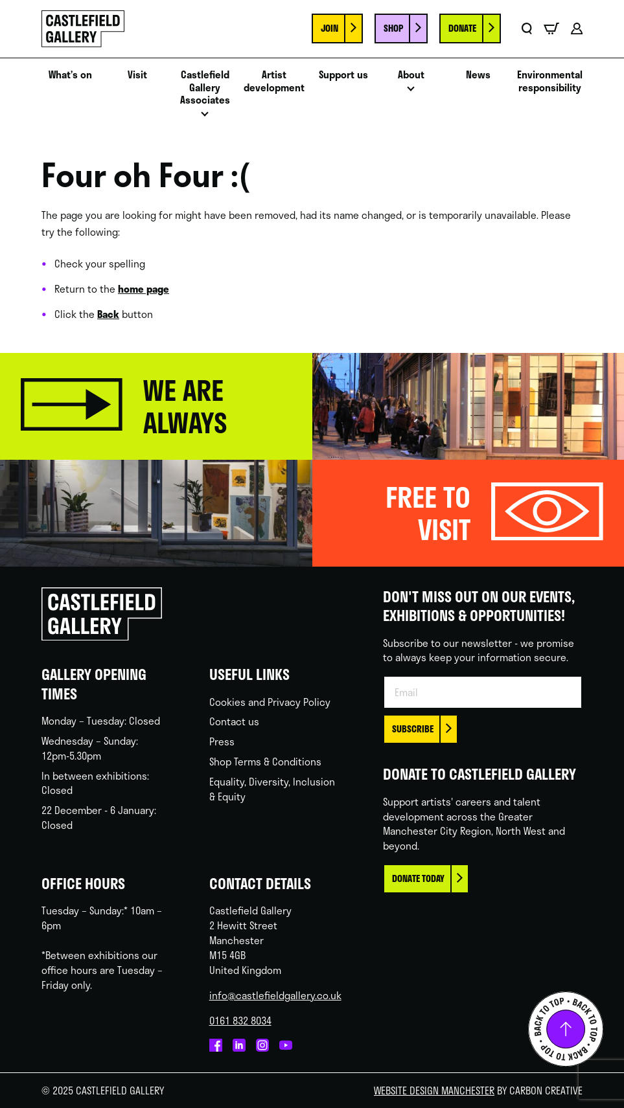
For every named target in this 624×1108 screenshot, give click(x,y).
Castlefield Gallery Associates (205, 88)
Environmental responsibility (550, 82)
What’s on (70, 75)
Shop (393, 28)
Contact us (234, 721)
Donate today (418, 878)
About (411, 75)
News (478, 75)
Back (108, 314)
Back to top (565, 1029)
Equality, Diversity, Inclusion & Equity (272, 789)
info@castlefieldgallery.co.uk (275, 995)
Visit (137, 75)
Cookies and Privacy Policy (269, 702)
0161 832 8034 (240, 1020)
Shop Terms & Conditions (265, 761)
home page (143, 289)
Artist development (274, 82)
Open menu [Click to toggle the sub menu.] (205, 117)
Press (222, 741)
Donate (462, 28)
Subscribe (412, 729)
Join (329, 28)
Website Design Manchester (434, 1090)
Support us (343, 75)
